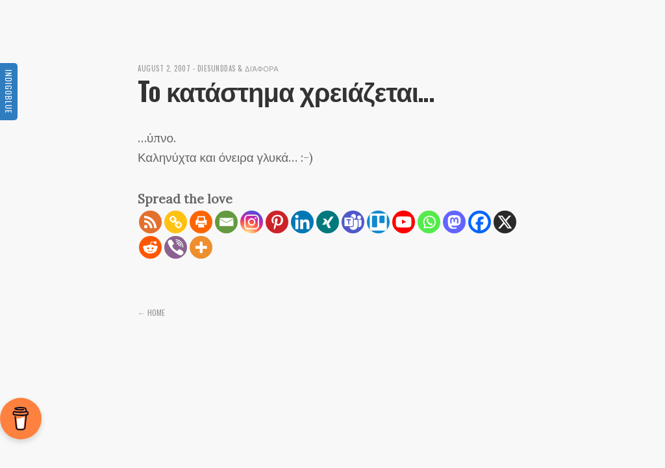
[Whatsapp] (429, 222)
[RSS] (150, 222)
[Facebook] (479, 222)
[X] (505, 222)
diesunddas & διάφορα (238, 68)
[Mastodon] (454, 222)
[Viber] (175, 247)
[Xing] (327, 222)
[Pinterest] (277, 222)
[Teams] (353, 222)
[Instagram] (251, 222)
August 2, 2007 (164, 68)
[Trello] (378, 222)
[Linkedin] (302, 222)
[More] (201, 247)
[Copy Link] (175, 222)
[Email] (226, 222)
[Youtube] (403, 222)
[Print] (201, 222)
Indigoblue (8, 92)
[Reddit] (150, 247)
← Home (151, 312)
